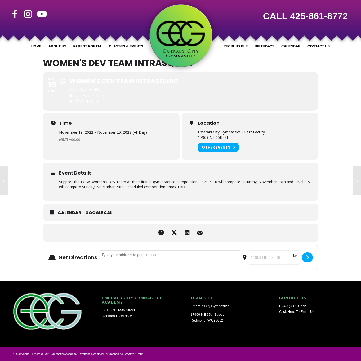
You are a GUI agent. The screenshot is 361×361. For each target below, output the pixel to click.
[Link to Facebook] (15, 14)
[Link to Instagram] (28, 14)
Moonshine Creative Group (126, 353)
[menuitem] (36, 46)
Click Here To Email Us (296, 312)
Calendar (69, 213)
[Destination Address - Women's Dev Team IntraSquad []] (274, 257)
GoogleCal (98, 213)
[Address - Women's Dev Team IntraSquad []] (170, 254)
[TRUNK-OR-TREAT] (357, 180)
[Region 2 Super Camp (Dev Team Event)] (4, 180)
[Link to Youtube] (41, 14)
